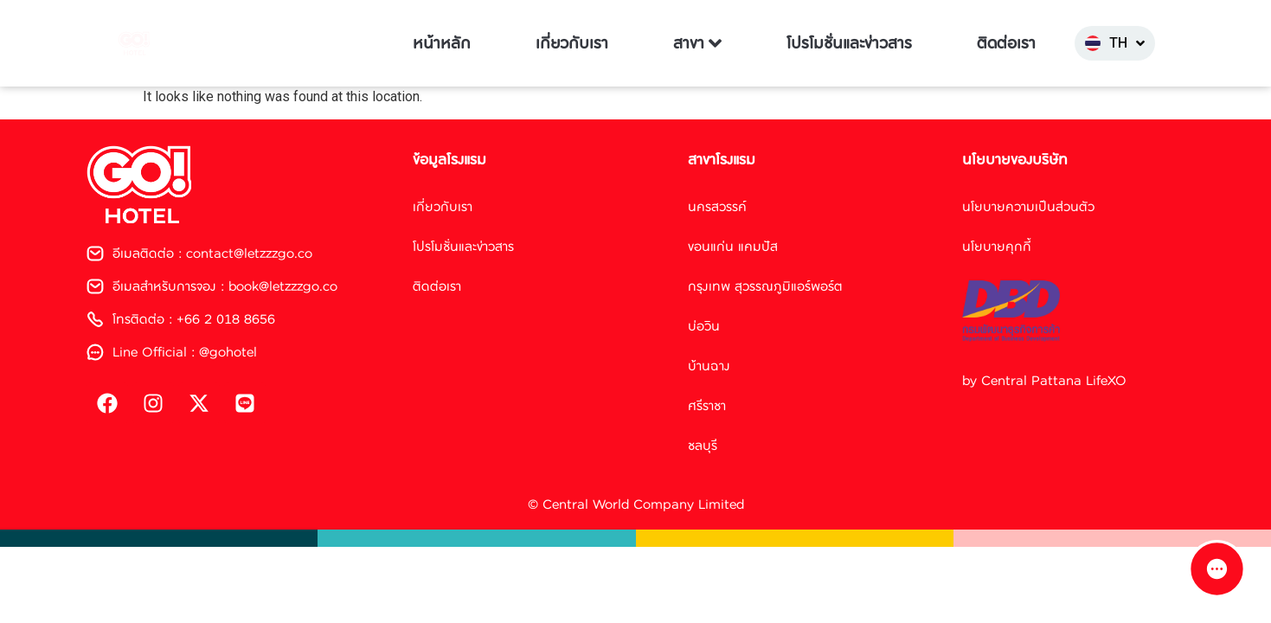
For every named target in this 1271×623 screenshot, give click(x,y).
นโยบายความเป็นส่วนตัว (1028, 206)
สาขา (697, 43)
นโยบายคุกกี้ (996, 246)
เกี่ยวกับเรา (572, 43)
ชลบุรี (702, 445)
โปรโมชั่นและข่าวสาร (849, 43)
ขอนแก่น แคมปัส (733, 246)
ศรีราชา (707, 405)
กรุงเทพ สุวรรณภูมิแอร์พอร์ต (765, 286)
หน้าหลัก (442, 43)
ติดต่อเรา (1006, 43)
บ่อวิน (704, 325)
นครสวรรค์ (717, 206)
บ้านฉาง (709, 365)
